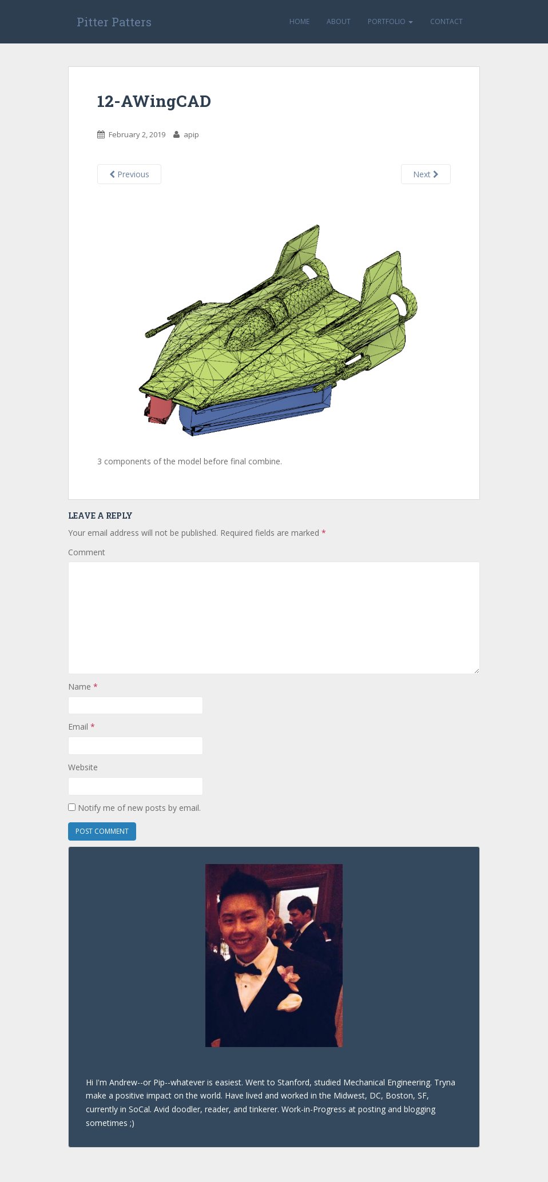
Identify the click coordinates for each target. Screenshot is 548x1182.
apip (191, 134)
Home (299, 21)
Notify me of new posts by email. (139, 807)
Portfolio (390, 21)
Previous (129, 174)
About (339, 21)
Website (83, 767)
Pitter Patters (114, 21)
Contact (446, 21)
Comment (86, 552)
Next (426, 174)
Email (81, 726)
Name (83, 686)
